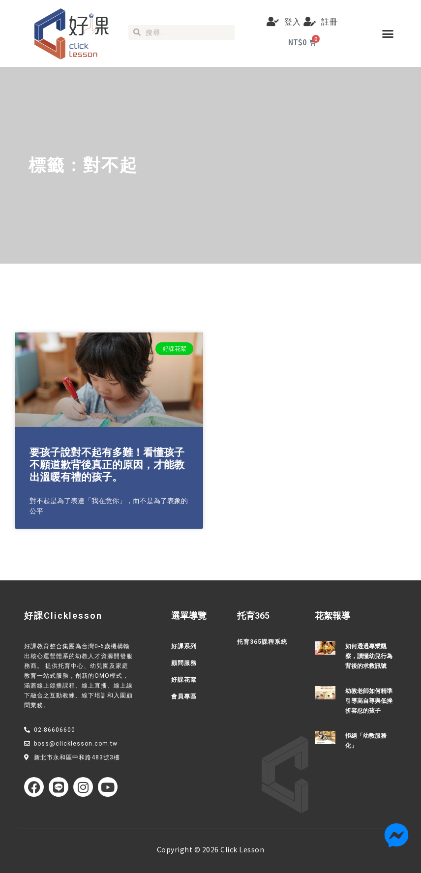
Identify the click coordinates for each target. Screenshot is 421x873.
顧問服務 (184, 663)
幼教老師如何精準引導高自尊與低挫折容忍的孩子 (368, 701)
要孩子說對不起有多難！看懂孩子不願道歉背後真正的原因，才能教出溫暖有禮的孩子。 (107, 465)
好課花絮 (184, 679)
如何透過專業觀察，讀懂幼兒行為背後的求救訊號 (368, 656)
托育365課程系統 (262, 641)
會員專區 (184, 696)
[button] (387, 33)
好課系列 (184, 646)
